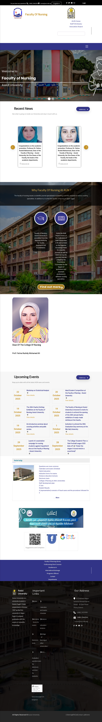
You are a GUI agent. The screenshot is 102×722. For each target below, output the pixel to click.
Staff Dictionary (76, 24)
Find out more (50, 287)
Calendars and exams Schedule (49, 469)
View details (30, 395)
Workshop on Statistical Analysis (37, 390)
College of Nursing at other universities (52, 481)
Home (35, 601)
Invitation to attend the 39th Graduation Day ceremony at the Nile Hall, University (76, 426)
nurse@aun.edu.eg (45, 3)
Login (84, 3)
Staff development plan (47, 483)
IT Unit (41, 485)
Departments (52, 579)
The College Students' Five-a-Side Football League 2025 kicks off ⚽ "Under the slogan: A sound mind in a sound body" (77, 446)
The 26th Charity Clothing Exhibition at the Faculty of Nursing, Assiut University (35, 410)
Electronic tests (44, 478)
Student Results (44, 488)
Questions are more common (48, 466)
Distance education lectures (48, 476)
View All (82, 109)
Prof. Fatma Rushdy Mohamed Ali (26, 353)
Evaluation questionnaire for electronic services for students (36, 667)
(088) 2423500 (82, 612)
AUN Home (76, 21)
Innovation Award (76, 26)
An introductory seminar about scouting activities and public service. (37, 426)
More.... (43, 652)
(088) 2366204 (33, 3)
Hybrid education (44, 471)
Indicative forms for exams (48, 473)
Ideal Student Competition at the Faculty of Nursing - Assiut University (75, 393)
